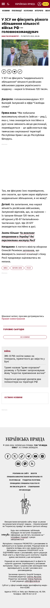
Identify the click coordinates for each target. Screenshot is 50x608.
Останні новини (13, 397)
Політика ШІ (14, 480)
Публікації (17, 11)
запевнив (28, 250)
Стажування (33, 487)
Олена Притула (34, 579)
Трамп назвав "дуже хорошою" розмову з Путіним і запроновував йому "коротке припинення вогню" (24, 370)
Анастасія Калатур (10, 36)
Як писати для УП (18, 487)
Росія (29, 268)
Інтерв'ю (39, 11)
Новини (6, 11)
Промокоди (24, 490)
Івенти (34, 473)
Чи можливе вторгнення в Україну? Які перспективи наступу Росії (18, 236)
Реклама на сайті (21, 473)
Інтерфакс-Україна (19, 537)
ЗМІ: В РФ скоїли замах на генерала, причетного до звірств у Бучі (24, 359)
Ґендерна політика (31, 480)
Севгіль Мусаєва (34, 577)
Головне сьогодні (13, 329)
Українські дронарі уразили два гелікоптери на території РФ (22, 380)
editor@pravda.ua (32, 581)
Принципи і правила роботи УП (24, 483)
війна (5, 268)
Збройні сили (17, 268)
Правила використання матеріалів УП (24, 477)
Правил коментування (13, 318)
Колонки (28, 11)
